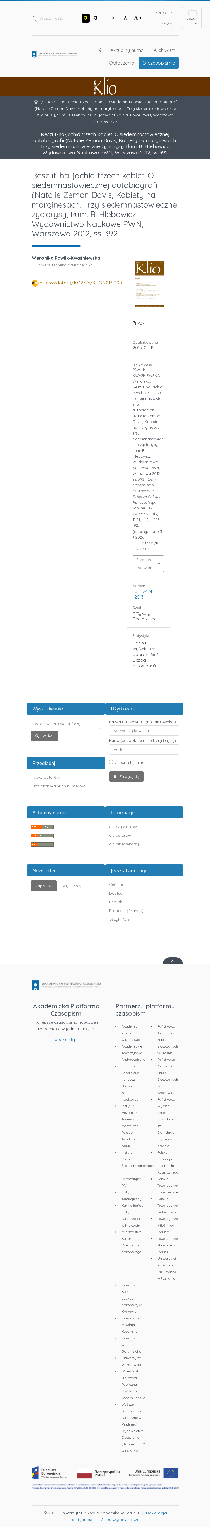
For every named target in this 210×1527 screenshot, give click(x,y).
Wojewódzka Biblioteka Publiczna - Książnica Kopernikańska (133, 1384)
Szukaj (47, 736)
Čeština (116, 884)
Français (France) (126, 910)
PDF (141, 323)
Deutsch (117, 893)
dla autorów (120, 835)
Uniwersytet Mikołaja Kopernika (131, 1325)
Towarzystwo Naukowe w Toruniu (167, 1245)
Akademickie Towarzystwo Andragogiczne (133, 1053)
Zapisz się (43, 885)
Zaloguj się (128, 776)
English (115, 901)
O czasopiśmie (158, 62)
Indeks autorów (45, 777)
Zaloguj (168, 24)
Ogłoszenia (121, 62)
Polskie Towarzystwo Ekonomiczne (167, 1185)
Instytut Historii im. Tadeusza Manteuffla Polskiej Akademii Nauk (130, 1126)
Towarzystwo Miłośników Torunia (167, 1225)
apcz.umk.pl (66, 1039)
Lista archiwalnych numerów (58, 786)
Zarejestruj (165, 12)
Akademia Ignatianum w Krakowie (131, 1033)
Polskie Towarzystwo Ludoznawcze (167, 1205)
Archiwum (164, 50)
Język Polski (120, 919)
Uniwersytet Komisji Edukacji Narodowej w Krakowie (132, 1298)
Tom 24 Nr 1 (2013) (144, 594)
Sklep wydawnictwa (120, 1519)
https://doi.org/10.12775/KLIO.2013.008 (81, 282)
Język (191, 18)
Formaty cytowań (144, 563)
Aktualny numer (127, 50)
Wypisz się (71, 885)
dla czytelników (123, 826)
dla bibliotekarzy (124, 844)
